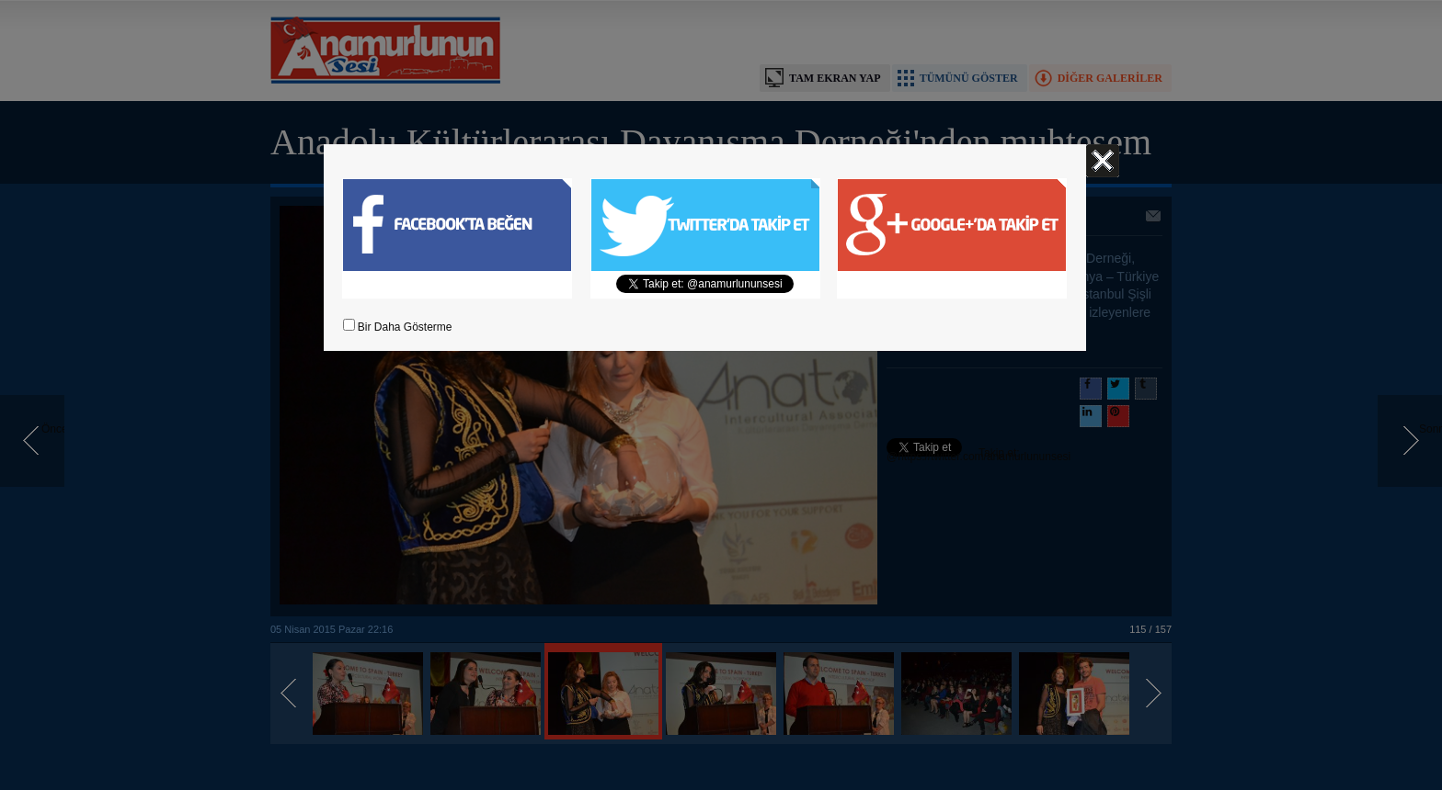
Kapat (1102, 160)
